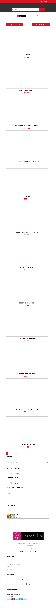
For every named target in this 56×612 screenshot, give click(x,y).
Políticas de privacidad (13, 567)
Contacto (9, 569)
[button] (42, 1)
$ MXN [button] (46, 1)
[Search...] (25, 9)
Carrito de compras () (21, 5)
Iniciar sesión (39, 5)
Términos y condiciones (13, 564)
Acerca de (10, 562)
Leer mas (24, 546)
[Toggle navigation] (37, 16)
